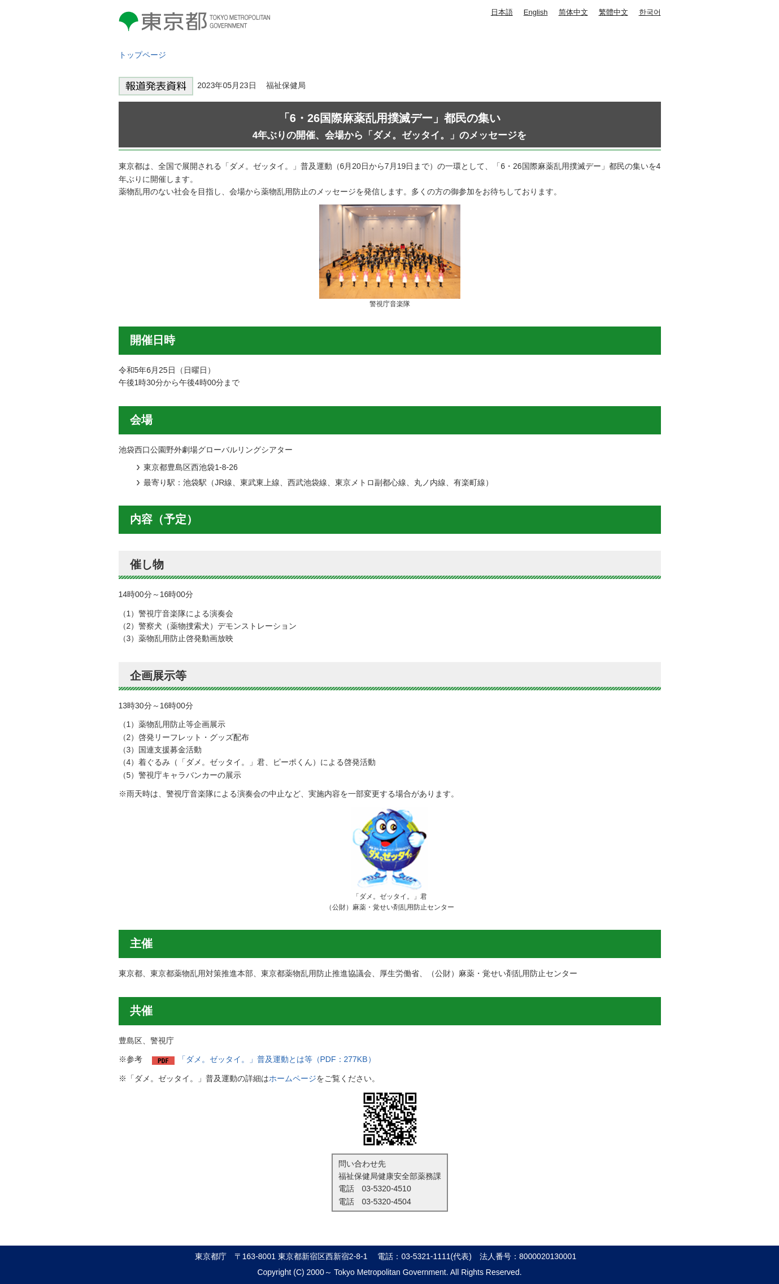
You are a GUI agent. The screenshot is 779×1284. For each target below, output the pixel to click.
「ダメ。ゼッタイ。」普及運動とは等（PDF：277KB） (277, 1059)
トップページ (142, 54)
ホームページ (292, 1078)
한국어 (650, 12)
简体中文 (573, 12)
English (536, 12)
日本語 (502, 12)
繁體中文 (613, 12)
